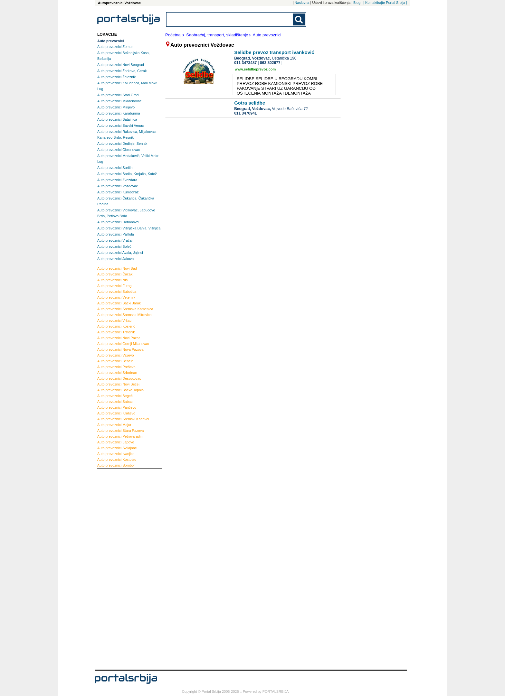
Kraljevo (116, 413)
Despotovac (119, 378)
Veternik (116, 297)
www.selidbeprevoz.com (255, 69)
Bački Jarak (119, 303)
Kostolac (116, 459)
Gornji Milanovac (123, 344)
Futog (114, 286)
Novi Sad (117, 268)
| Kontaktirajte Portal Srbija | (385, 3)
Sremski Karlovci (123, 419)
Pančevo (116, 407)
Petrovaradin (120, 436)
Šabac (114, 402)
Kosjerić (116, 326)
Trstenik (116, 332)
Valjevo (115, 355)
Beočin (115, 361)
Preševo (116, 367)
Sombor (116, 465)
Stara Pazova (120, 430)
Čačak (114, 274)
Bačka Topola (120, 390)
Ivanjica (116, 454)
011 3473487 (245, 62)
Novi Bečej (118, 384)
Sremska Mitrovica (124, 315)
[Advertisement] (123, 568)
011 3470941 (245, 113)
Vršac (114, 320)
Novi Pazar (118, 338)
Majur (114, 425)
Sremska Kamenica (125, 309)
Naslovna (302, 3)
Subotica (116, 291)
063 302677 (270, 62)
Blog (356, 3)
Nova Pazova (120, 349)
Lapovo (115, 442)
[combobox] (230, 19)
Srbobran (117, 373)
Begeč (114, 396)
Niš (112, 280)
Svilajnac (117, 448)
